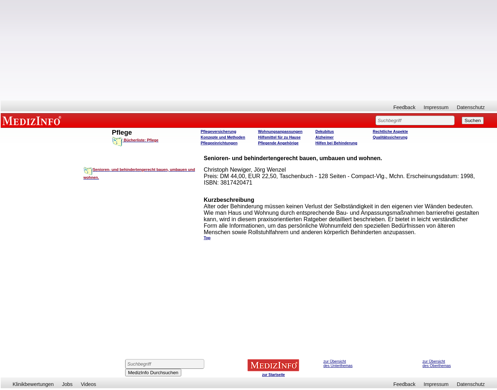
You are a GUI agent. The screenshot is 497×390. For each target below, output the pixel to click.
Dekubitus (324, 131)
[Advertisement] (249, 50)
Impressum (436, 107)
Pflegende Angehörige (278, 143)
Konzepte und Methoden (223, 137)
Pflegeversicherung (218, 131)
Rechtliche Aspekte (390, 131)
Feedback (404, 107)
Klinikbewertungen (33, 384)
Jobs (67, 384)
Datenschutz (471, 107)
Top (207, 238)
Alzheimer (324, 137)
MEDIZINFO (33, 120)
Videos (88, 384)
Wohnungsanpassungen (280, 131)
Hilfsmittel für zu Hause (279, 137)
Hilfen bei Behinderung (336, 143)
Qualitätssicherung (390, 137)
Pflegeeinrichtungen (219, 143)
